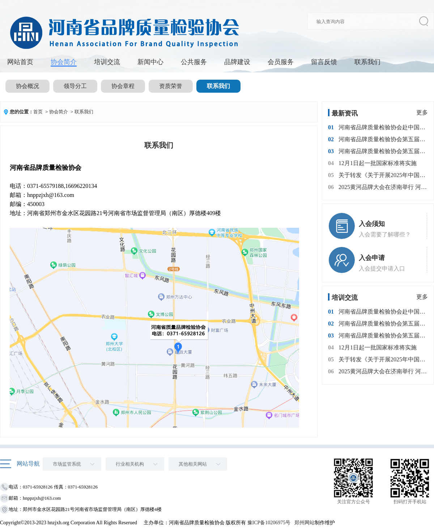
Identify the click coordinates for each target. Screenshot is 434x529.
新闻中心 (150, 62)
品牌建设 (237, 62)
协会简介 (64, 62)
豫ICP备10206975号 (269, 522)
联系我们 (367, 62)
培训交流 (107, 62)
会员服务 (281, 62)
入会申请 (372, 257)
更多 (422, 112)
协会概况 (27, 86)
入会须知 (372, 223)
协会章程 (123, 86)
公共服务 (194, 62)
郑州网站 (304, 522)
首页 (38, 111)
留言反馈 (324, 62)
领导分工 (75, 86)
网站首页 (20, 62)
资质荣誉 (170, 86)
